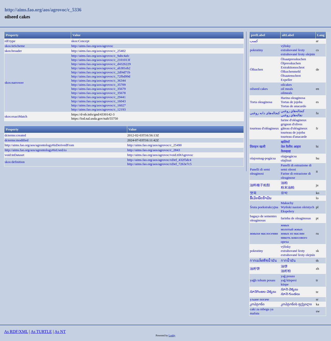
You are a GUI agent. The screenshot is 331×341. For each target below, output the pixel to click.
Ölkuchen (256, 69)
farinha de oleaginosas (296, 218)
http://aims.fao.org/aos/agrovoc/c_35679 (98, 89)
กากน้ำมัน (288, 260)
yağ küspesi (289, 280)
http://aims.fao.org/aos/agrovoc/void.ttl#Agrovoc (160, 155)
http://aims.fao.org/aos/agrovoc (92, 46)
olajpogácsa (289, 156)
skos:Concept (80, 41)
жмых (285, 225)
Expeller (286, 80)
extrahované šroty (293, 50)
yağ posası (288, 276)
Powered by (162, 335)
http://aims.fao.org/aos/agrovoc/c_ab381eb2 (100, 68)
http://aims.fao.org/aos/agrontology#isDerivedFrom (39, 145)
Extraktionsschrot (293, 67)
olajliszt (286, 160)
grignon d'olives (292, 124)
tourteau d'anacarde (294, 136)
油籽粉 (286, 271)
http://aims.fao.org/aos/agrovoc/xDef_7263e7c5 (159, 164)
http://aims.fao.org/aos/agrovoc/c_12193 (98, 109)
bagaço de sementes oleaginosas (263, 218)
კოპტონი (257, 304)
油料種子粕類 (260, 185)
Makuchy (287, 203)
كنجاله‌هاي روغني (292, 111)
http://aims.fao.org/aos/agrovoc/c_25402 (98, 51)
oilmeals (286, 93)
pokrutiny (256, 50)
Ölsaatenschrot (291, 76)
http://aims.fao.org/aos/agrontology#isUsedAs (36, 150)
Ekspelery (287, 211)
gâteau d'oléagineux (294, 128)
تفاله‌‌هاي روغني (292, 115)
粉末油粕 (287, 187)
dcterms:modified (16, 140)
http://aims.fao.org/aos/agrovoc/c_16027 (98, 105)
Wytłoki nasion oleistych (297, 207)
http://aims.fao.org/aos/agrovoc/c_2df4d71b (100, 72)
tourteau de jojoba (293, 132)
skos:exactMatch (16, 116)
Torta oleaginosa (261, 102)
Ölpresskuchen (291, 63)
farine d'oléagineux (293, 120)
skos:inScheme (15, 46)
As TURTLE (41, 331)
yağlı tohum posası (262, 280)
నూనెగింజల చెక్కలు (263, 291)
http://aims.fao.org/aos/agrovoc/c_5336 (43, 9)
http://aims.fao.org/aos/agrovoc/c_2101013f (100, 60)
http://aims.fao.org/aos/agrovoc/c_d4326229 (101, 64)
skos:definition (15, 162)
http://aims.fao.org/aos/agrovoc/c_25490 (154, 145)
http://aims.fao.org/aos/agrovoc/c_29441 (98, 97)
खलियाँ (285, 142)
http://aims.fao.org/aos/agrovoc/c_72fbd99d (100, 76)
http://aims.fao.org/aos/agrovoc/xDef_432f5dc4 (159, 160)
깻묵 (253, 193)
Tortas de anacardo (293, 106)
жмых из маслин (292, 233)
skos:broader (13, 51)
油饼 (284, 266)
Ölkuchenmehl (291, 71)
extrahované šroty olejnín (298, 255)
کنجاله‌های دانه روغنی (265, 113)
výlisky (286, 46)
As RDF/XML (16, 331)
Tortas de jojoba (292, 102)
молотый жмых (292, 229)
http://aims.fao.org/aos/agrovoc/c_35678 (98, 93)
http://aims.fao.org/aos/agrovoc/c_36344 (98, 80)
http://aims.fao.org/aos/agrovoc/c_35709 (98, 85)
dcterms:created (15, 135)
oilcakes (286, 85)
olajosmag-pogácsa (263, 158)
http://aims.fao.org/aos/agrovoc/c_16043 (98, 101)
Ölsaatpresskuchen (293, 59)
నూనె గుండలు (290, 294)
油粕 (284, 183)
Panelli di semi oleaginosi (260, 171)
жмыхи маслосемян (264, 233)
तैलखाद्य (286, 151)
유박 (284, 193)
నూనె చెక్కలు (289, 289)
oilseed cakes (259, 89)
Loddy (172, 335)
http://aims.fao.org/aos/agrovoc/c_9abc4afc (100, 56)
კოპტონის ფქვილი (296, 304)
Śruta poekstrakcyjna (264, 207)
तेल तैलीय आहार (291, 147)
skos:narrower (14, 82)
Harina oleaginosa (293, 98)
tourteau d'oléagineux (264, 128)
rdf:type (10, 41)
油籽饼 (255, 268)
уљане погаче (259, 299)
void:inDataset (14, 155)
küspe (285, 284)
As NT (60, 331)
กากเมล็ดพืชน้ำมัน (263, 260)
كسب (254, 41)
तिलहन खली (257, 147)
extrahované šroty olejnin (298, 54)
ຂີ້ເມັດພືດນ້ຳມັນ (261, 198)
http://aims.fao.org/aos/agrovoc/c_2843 (153, 150)
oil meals (287, 89)
